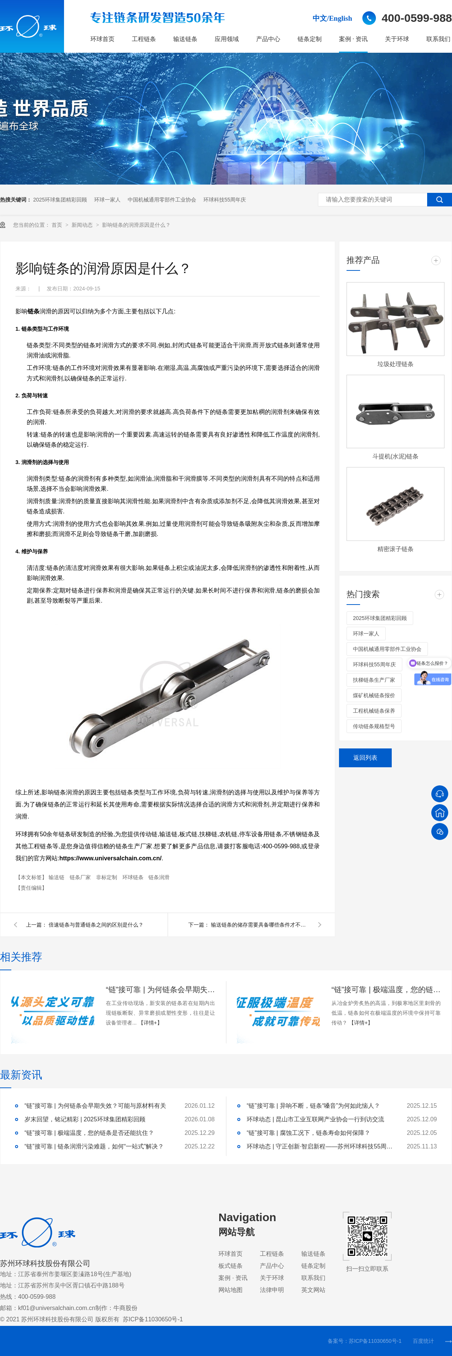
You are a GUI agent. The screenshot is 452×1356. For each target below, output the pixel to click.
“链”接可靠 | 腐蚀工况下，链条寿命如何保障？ (308, 1133)
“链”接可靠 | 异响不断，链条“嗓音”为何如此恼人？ (313, 1106)
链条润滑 (159, 877)
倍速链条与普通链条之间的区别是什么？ (96, 925)
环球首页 (102, 39)
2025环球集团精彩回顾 (60, 200)
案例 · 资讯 (353, 39)
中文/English (332, 18)
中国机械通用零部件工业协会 (162, 200)
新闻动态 (83, 225)
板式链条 (230, 1266)
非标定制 (107, 877)
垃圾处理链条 (395, 364)
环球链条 (133, 877)
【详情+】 (150, 1023)
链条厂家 (81, 877)
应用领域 (227, 39)
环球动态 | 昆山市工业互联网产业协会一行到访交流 (315, 1119)
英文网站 (313, 1290)
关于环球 (397, 39)
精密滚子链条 (395, 549)
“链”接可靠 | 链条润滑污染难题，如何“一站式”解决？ (94, 1146)
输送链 (57, 877)
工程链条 (144, 39)
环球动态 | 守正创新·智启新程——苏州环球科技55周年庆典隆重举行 (322, 1146)
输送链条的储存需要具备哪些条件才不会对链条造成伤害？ (260, 925)
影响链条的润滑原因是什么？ (136, 225)
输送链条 (185, 39)
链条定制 (310, 39)
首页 (58, 225)
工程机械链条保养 (374, 711)
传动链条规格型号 (374, 726)
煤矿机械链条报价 (374, 695)
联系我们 (438, 39)
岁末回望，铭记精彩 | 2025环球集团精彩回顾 (84, 1119)
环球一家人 (107, 200)
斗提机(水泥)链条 (396, 456)
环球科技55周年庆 (224, 200)
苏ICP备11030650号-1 (153, 1319)
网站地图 (230, 1290)
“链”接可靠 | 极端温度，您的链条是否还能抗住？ (386, 989)
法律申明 (272, 1290)
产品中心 (268, 39)
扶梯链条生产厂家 (374, 680)
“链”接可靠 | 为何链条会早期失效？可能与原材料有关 (160, 989)
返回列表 (365, 757)
